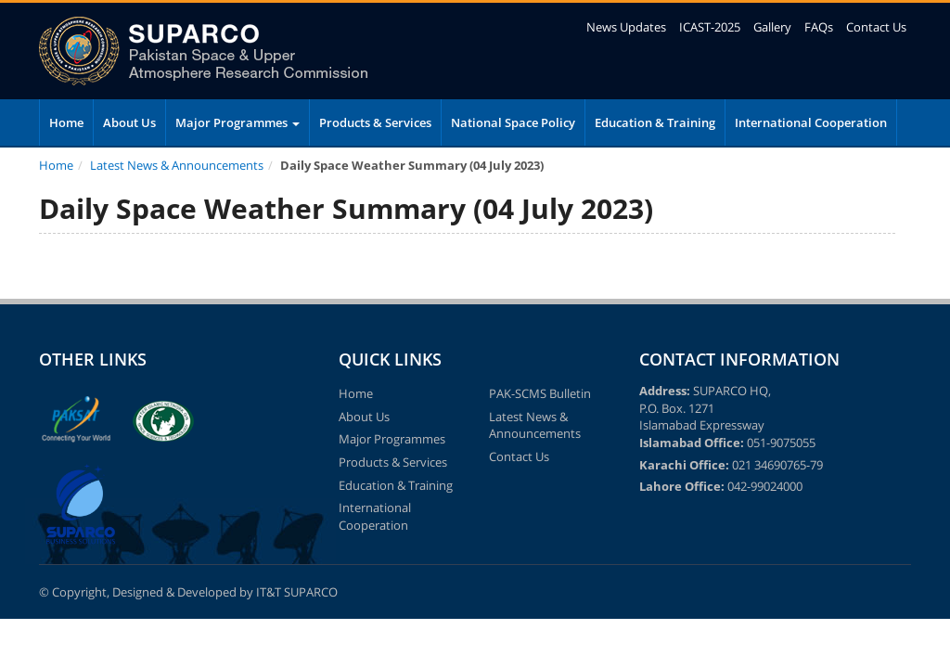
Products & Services (375, 122)
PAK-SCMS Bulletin (540, 393)
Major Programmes (237, 122)
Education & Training (655, 122)
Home (66, 122)
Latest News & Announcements (176, 165)
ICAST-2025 (709, 27)
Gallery (772, 27)
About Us (129, 122)
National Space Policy (513, 122)
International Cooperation (811, 122)
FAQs (818, 27)
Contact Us (876, 27)
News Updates (626, 27)
